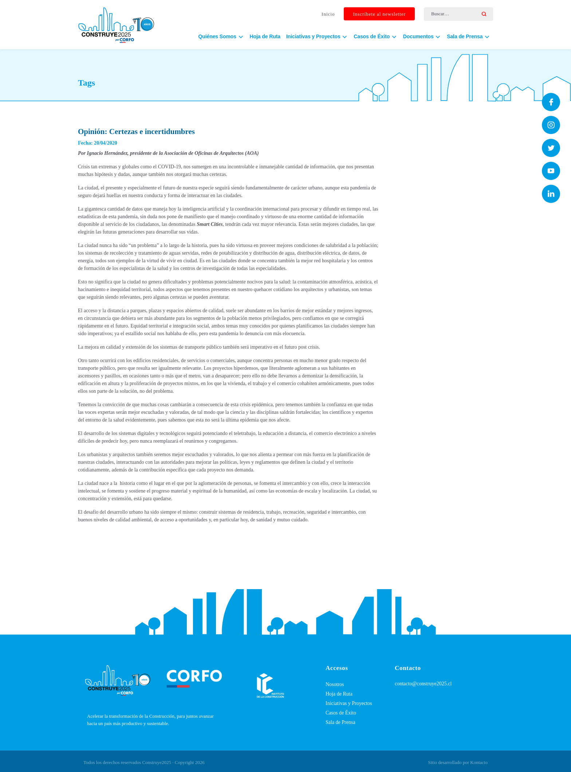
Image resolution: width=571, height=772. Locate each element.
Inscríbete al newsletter (379, 14)
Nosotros (335, 684)
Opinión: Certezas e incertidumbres (136, 131)
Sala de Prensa (340, 722)
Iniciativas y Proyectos (349, 703)
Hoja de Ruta (265, 36)
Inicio (328, 14)
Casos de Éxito (341, 713)
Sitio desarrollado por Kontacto (458, 762)
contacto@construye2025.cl (423, 683)
